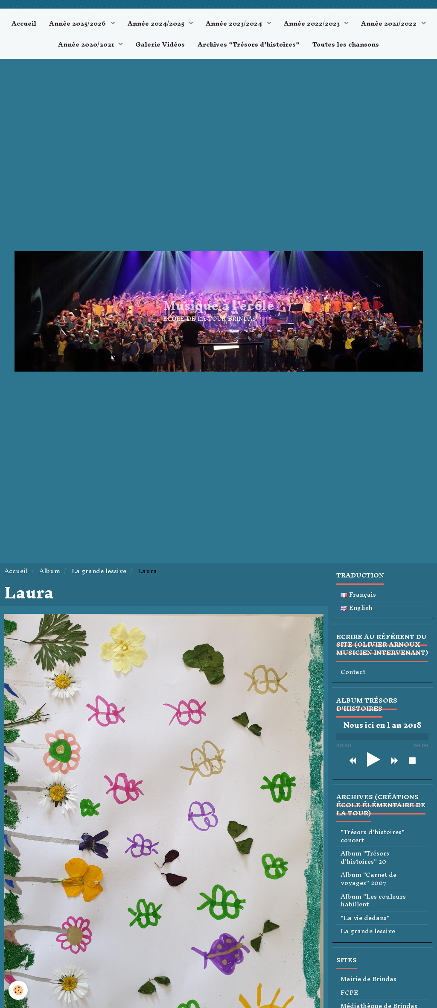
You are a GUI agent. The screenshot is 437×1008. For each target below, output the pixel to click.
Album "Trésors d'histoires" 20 (365, 857)
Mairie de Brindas (368, 979)
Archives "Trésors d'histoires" (249, 44)
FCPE (349, 992)
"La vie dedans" (365, 918)
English (357, 608)
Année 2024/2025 (157, 23)
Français (358, 594)
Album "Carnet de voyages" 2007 (368, 878)
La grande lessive (99, 571)
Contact (353, 672)
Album (49, 571)
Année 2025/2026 (78, 23)
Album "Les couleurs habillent (373, 900)
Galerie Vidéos (160, 44)
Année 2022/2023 (312, 23)
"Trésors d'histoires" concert (373, 836)
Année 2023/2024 (235, 23)
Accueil (24, 23)
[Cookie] (18, 990)
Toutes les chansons (345, 44)
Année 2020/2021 (87, 44)
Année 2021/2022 (389, 23)
